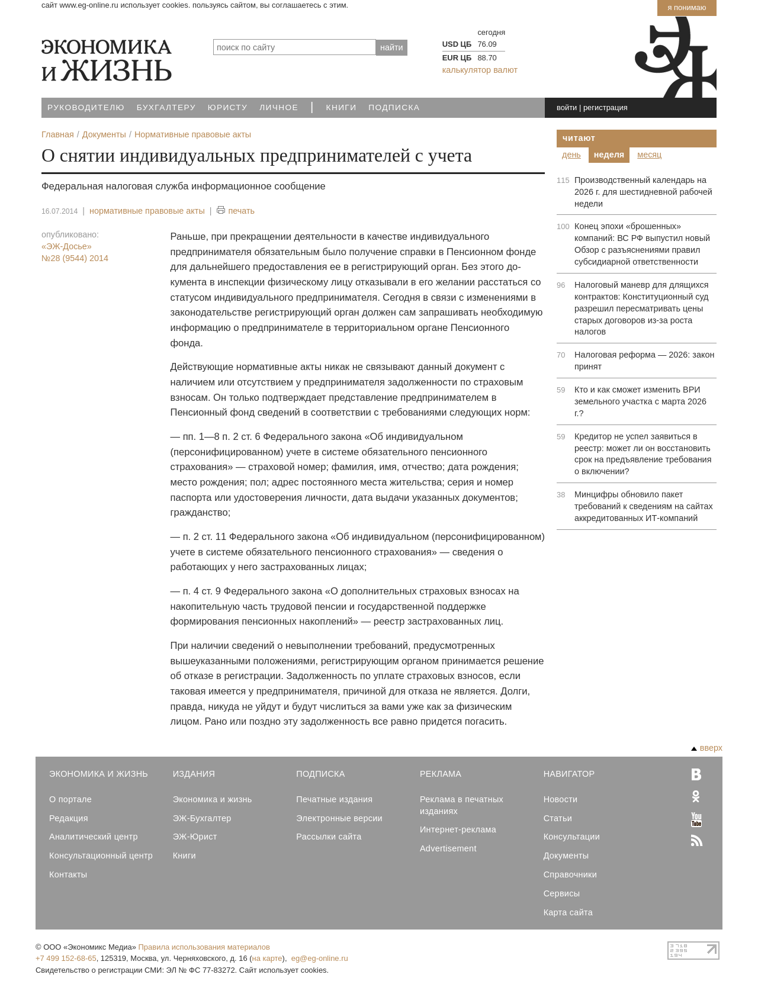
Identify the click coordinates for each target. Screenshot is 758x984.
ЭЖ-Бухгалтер (202, 818)
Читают (579, 138)
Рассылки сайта (328, 836)
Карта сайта (568, 912)
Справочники (570, 874)
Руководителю (86, 107)
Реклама (440, 774)
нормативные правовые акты (147, 211)
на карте (267, 958)
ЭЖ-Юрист (195, 836)
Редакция (68, 818)
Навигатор (569, 774)
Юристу (228, 107)
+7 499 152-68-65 (66, 958)
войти (567, 107)
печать (236, 211)
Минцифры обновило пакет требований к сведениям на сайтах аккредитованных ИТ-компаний (643, 506)
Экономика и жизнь (212, 799)
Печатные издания (334, 799)
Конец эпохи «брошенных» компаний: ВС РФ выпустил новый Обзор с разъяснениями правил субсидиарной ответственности (642, 243)
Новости (561, 799)
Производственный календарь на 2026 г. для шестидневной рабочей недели (643, 191)
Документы (566, 855)
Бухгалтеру (166, 107)
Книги (341, 107)
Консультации (572, 836)
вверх (706, 748)
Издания (194, 774)
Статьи (558, 818)
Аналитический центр (93, 836)
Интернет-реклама (458, 829)
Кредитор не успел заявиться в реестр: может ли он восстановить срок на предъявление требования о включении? (642, 454)
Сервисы (562, 893)
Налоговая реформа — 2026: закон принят (644, 360)
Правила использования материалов (204, 947)
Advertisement (448, 848)
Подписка (394, 107)
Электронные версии (339, 818)
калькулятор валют (480, 70)
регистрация (605, 107)
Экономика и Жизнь (98, 774)
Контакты (68, 874)
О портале (70, 799)
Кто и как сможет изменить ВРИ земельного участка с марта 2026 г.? (640, 401)
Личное (278, 107)
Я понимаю (686, 7)
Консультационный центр (101, 855)
